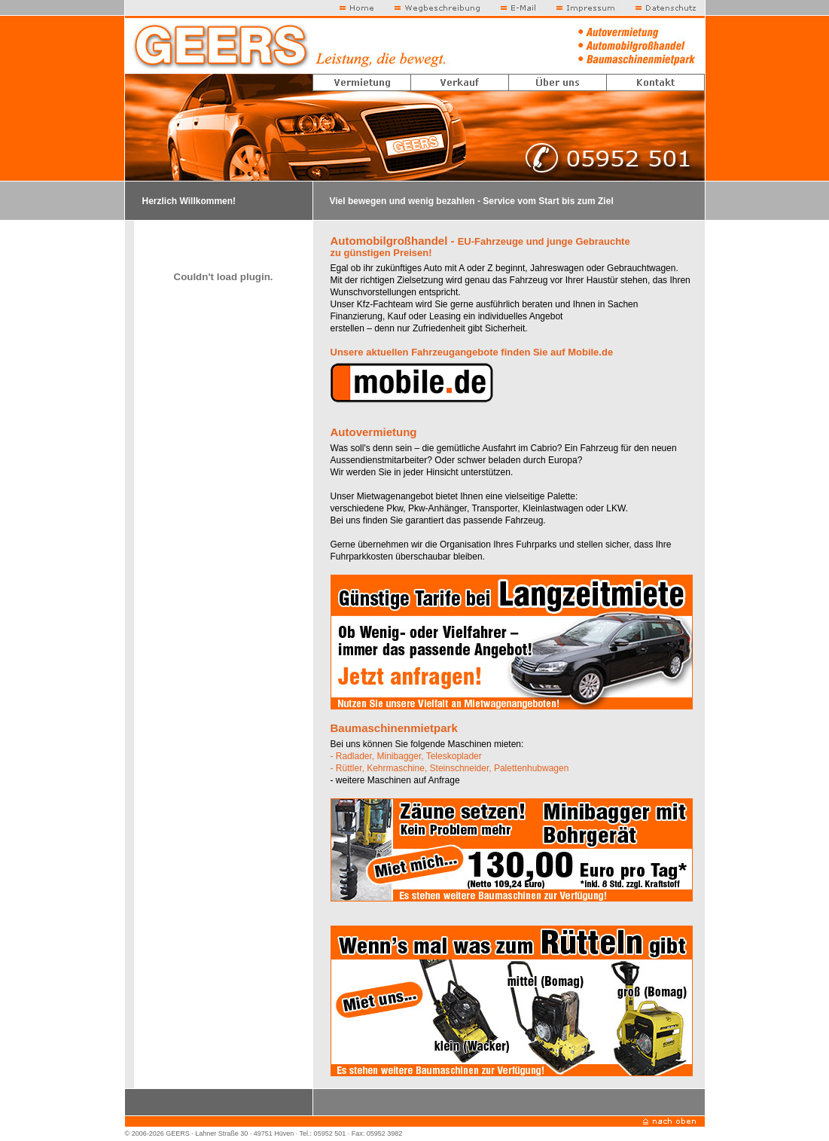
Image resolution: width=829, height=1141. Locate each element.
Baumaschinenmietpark (394, 728)
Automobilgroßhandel (389, 240)
